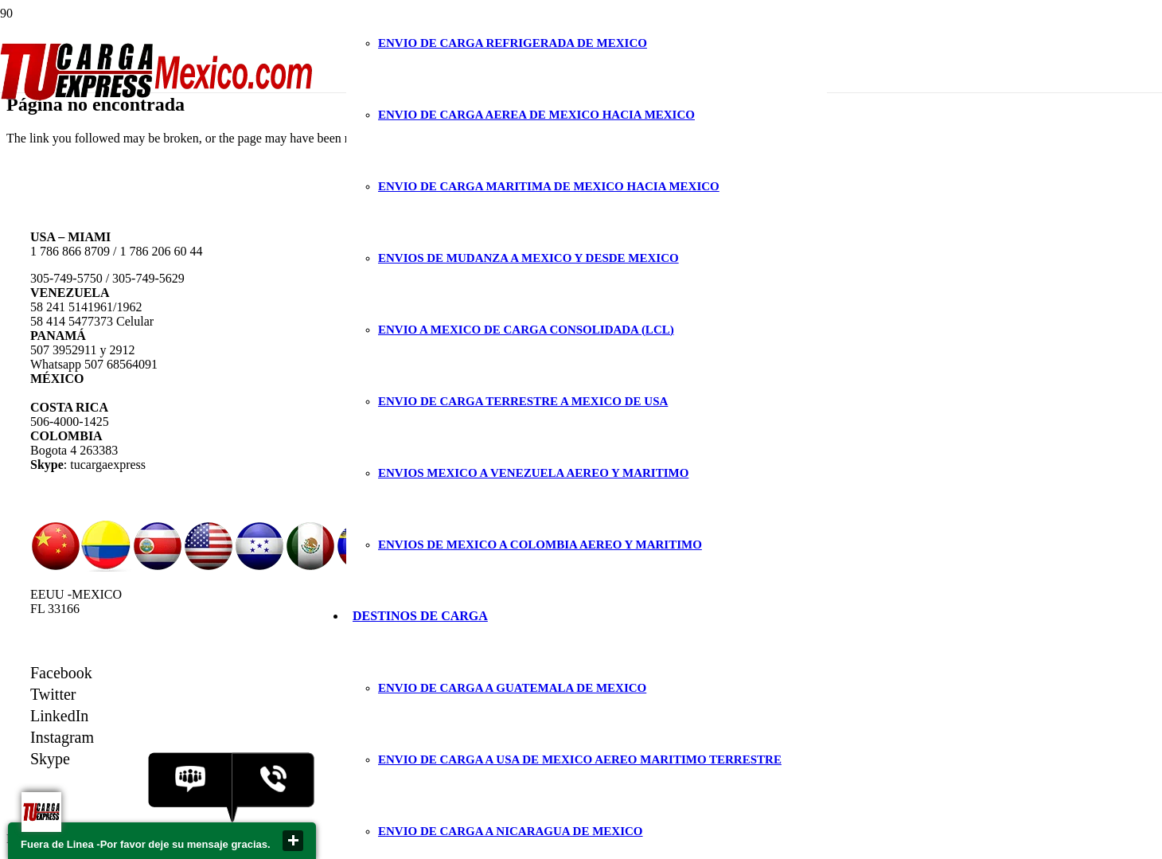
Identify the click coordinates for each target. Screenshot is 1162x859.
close (293, 840)
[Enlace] (157, 96)
